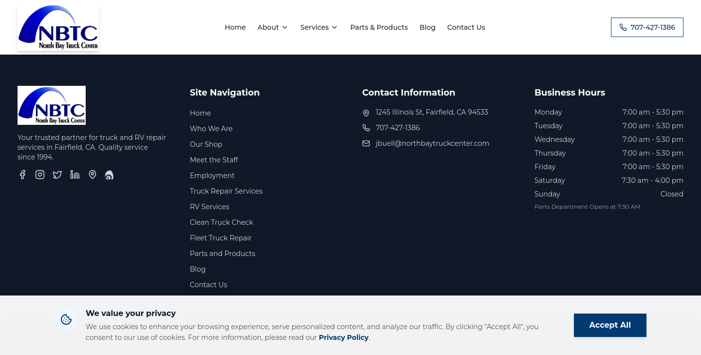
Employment (212, 175)
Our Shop (206, 144)
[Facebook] (22, 174)
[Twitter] (57, 174)
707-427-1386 (647, 27)
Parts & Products (378, 27)
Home (235, 27)
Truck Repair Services (226, 191)
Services (319, 27)
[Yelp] (110, 174)
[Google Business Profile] (92, 174)
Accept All (610, 326)
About (273, 27)
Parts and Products (222, 253)
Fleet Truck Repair (221, 238)
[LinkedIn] (75, 174)
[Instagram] (40, 174)
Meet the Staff (214, 160)
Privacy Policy (344, 338)
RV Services (209, 206)
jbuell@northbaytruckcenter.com (432, 143)
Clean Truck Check (221, 222)
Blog (428, 27)
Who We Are (211, 128)
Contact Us (466, 27)
